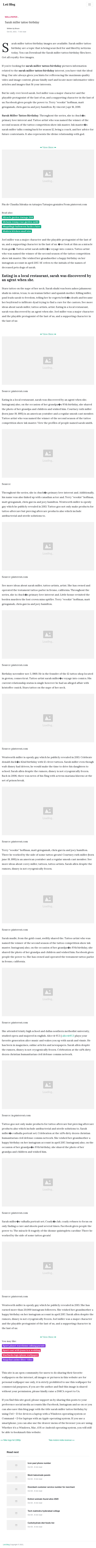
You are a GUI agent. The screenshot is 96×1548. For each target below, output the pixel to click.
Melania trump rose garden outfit (20, 222)
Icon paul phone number (39, 1463)
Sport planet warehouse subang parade (24, 1345)
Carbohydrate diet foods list (41, 1523)
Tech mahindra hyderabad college (44, 1511)
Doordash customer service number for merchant (51, 1487)
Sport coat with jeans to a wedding (21, 1350)
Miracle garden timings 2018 (18, 217)
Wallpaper (11, 17)
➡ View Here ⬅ (48, 147)
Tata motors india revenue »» (61, 1440)
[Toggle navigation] (89, 4)
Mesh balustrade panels (39, 1475)
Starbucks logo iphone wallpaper (20, 1355)
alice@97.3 (68, 1035)
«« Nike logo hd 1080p (11, 1440)
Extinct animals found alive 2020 (43, 1499)
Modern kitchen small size (17, 231)
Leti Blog (6, 1545)
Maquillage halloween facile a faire (21, 226)
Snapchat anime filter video (17, 1359)
